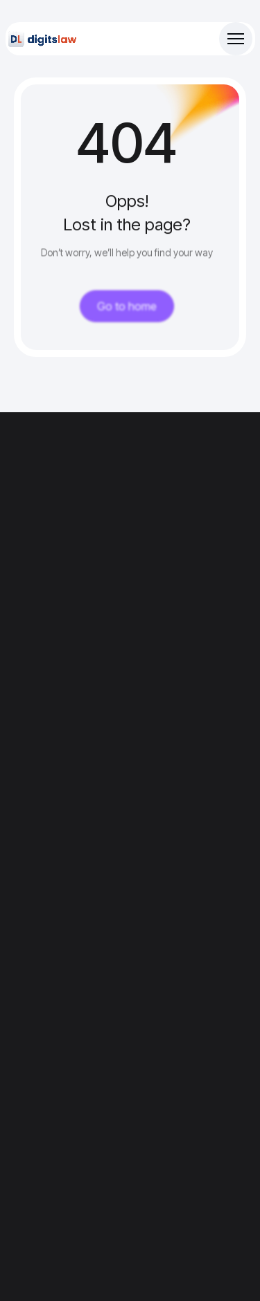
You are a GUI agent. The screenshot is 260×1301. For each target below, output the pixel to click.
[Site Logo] (43, 39)
